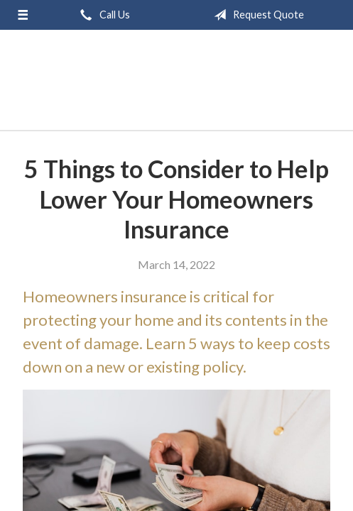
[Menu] (23, 15)
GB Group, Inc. (176, 86)
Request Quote (256, 15)
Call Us (102, 15)
